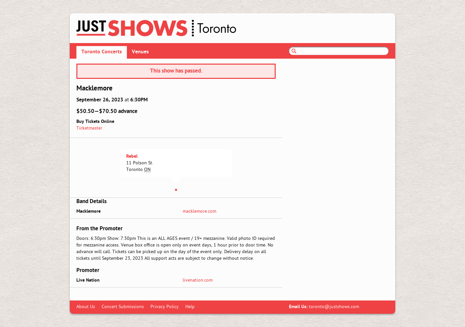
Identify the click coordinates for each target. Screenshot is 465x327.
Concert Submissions (123, 307)
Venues (140, 52)
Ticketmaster (89, 128)
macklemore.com (199, 211)
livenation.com (198, 280)
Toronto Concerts (101, 52)
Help (190, 307)
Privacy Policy (164, 307)
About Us (85, 307)
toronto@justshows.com (334, 307)
